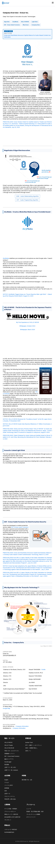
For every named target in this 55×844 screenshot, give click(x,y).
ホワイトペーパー (31, 817)
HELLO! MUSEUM (9, 748)
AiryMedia (15, 21)
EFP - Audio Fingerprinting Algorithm (27, 200)
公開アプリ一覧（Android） (11, 770)
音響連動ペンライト (9, 753)
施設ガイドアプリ (9, 759)
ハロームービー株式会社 (10, 829)
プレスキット (7, 819)
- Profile (43, 669)
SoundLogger (7, 761)
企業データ (7, 793)
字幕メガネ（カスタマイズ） (11, 750)
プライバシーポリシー (10, 811)
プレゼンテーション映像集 (33, 814)
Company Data (36, 25)
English (6, 779)
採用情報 (6, 788)
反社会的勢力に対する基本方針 (12, 817)
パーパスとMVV (8, 785)
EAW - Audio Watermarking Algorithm (27, 196)
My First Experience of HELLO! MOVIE (27, 322)
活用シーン (28, 750)
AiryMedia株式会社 (9, 832)
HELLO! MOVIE (25, 21)
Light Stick (35, 21)
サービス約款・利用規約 (10, 808)
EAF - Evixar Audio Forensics (12, 25)
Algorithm (6, 21)
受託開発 (6, 764)
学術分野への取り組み (10, 799)
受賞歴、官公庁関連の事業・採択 (35, 811)
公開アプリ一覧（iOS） (10, 767)
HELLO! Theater (8, 745)
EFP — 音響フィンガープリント (33, 745)
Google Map (6, 708)
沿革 (5, 790)
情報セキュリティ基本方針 (11, 814)
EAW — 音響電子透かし (31, 748)
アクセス (6, 782)
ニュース (28, 808)
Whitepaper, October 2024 (27, 326)
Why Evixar (26, 25)
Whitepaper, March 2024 (27, 329)
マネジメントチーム (9, 796)
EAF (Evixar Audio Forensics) (20, 527)
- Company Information (22, 726)
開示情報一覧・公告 (27, 779)
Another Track (29, 742)
